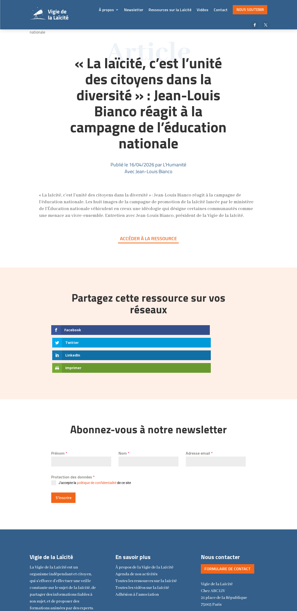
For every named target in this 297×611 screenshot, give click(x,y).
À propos (106, 10)
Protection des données (73, 439)
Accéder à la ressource (148, 238)
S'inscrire (63, 459)
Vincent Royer (199, 599)
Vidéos (202, 10)
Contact (221, 10)
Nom (124, 415)
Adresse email (199, 415)
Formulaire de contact (227, 529)
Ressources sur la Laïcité (170, 10)
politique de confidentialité (96, 445)
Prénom (59, 415)
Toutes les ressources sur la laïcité (146, 540)
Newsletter (133, 10)
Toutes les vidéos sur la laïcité (142, 547)
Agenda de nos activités (136, 534)
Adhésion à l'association (137, 554)
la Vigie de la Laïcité (144, 527)
